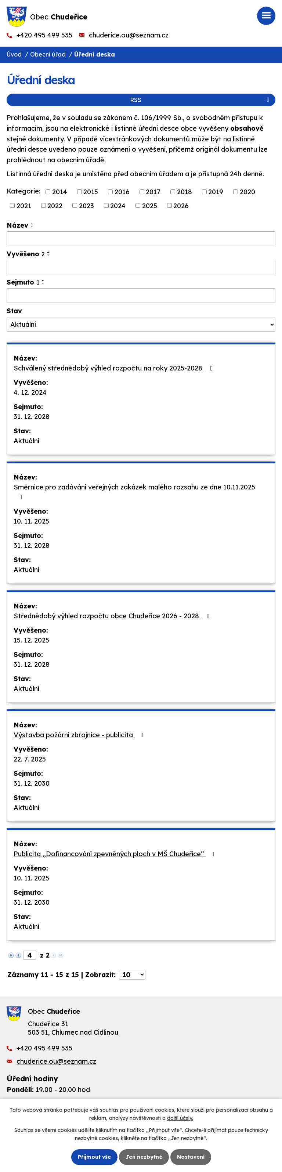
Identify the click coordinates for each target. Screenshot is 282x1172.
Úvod (14, 54)
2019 (215, 192)
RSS (201, 100)
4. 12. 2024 (30, 392)
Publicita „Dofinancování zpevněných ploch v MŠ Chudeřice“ (115, 854)
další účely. (180, 1118)
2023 (86, 205)
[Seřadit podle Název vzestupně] (32, 223)
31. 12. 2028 (32, 416)
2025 (149, 205)
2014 (59, 192)
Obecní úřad (48, 54)
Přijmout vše (94, 1157)
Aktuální (26, 441)
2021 (24, 205)
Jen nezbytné (144, 1157)
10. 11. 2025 (31, 521)
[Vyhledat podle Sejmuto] (141, 295)
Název (17, 225)
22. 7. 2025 (30, 759)
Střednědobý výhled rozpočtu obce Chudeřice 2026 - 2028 (113, 616)
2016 (122, 192)
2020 (247, 192)
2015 (90, 192)
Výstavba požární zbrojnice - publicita (80, 735)
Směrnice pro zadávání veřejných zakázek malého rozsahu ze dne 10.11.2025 (134, 491)
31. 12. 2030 (32, 783)
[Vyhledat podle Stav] (141, 325)
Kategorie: (23, 191)
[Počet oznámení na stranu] (132, 975)
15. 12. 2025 (31, 640)
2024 (118, 205)
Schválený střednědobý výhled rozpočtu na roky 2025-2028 (115, 368)
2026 (181, 205)
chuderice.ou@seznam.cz (129, 35)
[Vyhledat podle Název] (141, 238)
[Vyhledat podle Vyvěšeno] (141, 268)
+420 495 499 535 (44, 35)
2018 (184, 192)
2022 (54, 205)
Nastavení (191, 1157)
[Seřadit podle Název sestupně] (32, 226)
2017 (153, 192)
